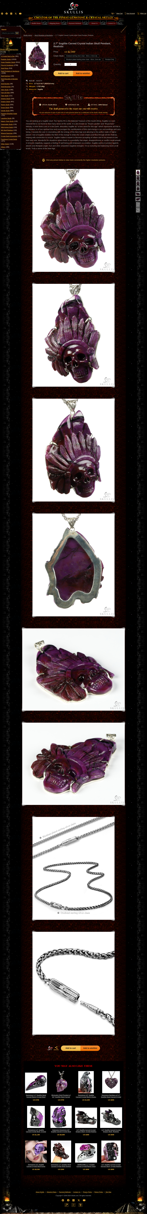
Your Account (130, 13)
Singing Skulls (7, 99)
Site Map (108, 1192)
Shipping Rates (52, 1192)
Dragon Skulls (7, 101)
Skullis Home (27, 35)
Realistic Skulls (8, 59)
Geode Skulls (7, 111)
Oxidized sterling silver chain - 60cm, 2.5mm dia (81, 56)
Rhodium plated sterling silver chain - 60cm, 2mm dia (83, 59)
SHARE (56, 1048)
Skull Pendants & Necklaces (10, 72)
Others (5, 147)
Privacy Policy (87, 1192)
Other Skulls (7, 144)
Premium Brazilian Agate (9, 114)
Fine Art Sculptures (9, 65)
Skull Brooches (7, 87)
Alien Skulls (7, 90)
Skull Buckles (7, 84)
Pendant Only (109, 59)
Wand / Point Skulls (9, 121)
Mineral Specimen (9, 133)
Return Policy (98, 1192)
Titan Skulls (6, 96)
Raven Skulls (7, 105)
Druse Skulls (7, 107)
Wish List (141, 13)
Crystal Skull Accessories (10, 136)
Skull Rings (6, 68)
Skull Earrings (7, 76)
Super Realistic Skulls (10, 62)
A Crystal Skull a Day (10, 56)
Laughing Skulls (7, 118)
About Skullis (40, 1192)
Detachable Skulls (9, 124)
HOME (50, 1048)
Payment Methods (65, 1192)
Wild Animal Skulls (9, 127)
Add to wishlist (83, 73)
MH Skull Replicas (9, 130)
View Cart (117, 13)
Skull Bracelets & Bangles (9, 80)
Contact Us (76, 1192)
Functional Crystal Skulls (9, 140)
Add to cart (63, 73)
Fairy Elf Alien (7, 93)
